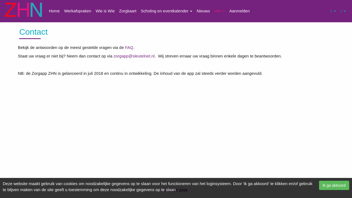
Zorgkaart (127, 11)
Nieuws (203, 11)
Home (54, 11)
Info (219, 11)
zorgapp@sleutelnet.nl (134, 56)
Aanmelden (239, 11)
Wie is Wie (105, 11)
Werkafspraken (77, 11)
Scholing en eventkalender (166, 11)
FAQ (129, 47)
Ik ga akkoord (334, 185)
